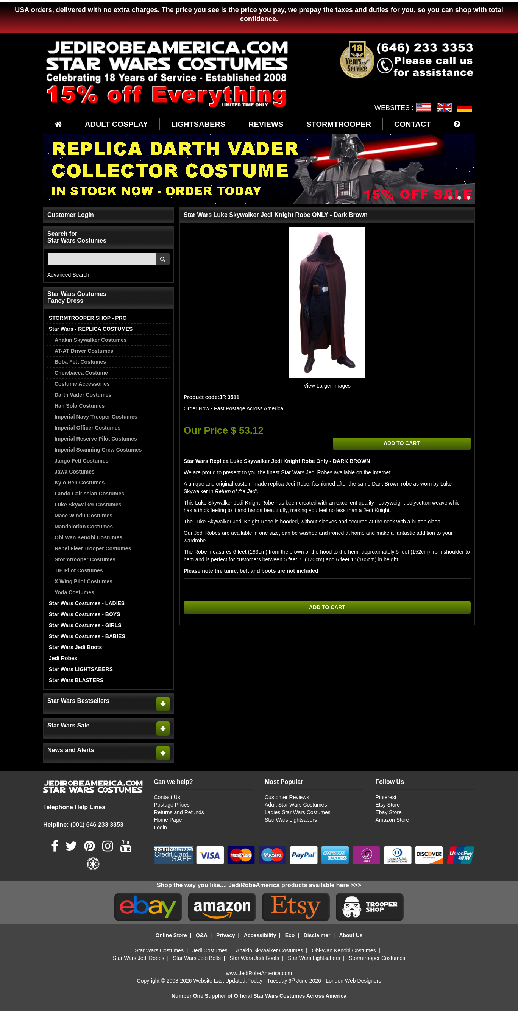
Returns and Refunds (179, 812)
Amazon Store (392, 820)
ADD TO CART (402, 444)
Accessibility (260, 935)
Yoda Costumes (74, 592)
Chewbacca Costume (81, 373)
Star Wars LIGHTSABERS (81, 669)
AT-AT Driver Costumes (84, 351)
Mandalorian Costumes (84, 526)
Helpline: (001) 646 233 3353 (83, 824)
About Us (350, 935)
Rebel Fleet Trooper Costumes (93, 548)
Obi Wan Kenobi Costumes (88, 537)
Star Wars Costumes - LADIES (87, 603)
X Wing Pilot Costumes (83, 581)
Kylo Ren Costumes (80, 483)
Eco (290, 935)
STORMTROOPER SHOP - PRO (88, 318)
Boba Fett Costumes (80, 362)
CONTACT (412, 124)
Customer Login (70, 215)
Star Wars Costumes (159, 950)
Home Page (168, 820)
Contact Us (167, 797)
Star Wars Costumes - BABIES (87, 636)
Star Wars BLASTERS (76, 680)
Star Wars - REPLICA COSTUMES (91, 329)
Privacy (225, 935)
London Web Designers (353, 981)
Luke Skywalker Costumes (88, 505)
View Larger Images (327, 386)
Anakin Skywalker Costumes (91, 340)
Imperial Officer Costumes (87, 428)
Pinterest (385, 797)
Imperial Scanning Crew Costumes (98, 450)
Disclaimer (317, 935)
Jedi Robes (63, 658)
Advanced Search (68, 275)
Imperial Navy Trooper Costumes (96, 417)
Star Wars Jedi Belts (197, 958)
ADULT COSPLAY (116, 124)
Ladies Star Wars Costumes (298, 812)
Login (160, 827)
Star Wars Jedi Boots (75, 647)
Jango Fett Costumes (81, 461)
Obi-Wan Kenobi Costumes (344, 950)
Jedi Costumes (210, 950)
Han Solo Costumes (80, 406)
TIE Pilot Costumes (79, 570)
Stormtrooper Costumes (85, 559)
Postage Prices (172, 805)
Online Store (171, 935)
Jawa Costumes (75, 472)
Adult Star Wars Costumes (296, 805)
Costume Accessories (82, 384)
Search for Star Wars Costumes (76, 237)
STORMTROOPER (338, 124)
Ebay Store (388, 812)
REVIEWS (265, 124)
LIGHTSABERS (198, 124)
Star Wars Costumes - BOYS (84, 614)
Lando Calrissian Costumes (89, 494)
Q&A (202, 935)
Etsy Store (387, 805)
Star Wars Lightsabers (291, 820)
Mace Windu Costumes (83, 516)
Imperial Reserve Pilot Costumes (96, 439)
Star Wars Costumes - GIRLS (85, 625)
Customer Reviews (287, 797)
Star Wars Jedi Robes (138, 958)
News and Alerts (70, 750)
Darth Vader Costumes (83, 395)
